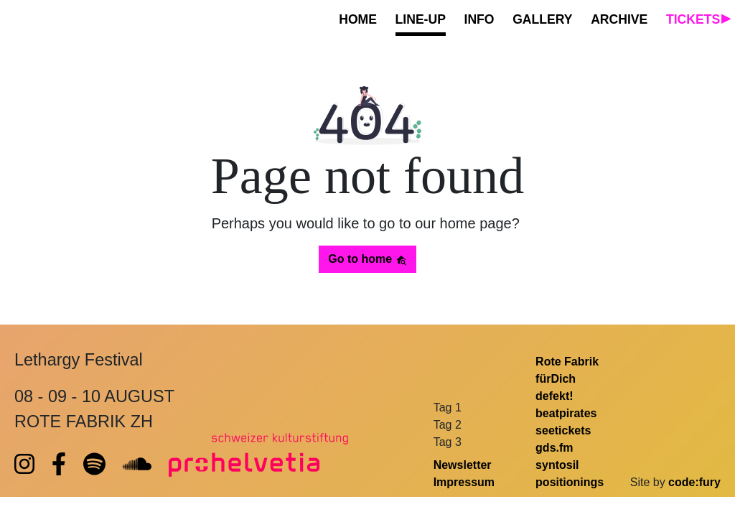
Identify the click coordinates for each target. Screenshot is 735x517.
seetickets (563, 430)
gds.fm (554, 448)
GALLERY (542, 19)
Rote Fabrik (567, 361)
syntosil (557, 465)
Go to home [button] (367, 259)
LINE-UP (420, 19)
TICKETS (693, 19)
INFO (479, 19)
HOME (358, 19)
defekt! (554, 396)
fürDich (555, 379)
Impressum (464, 482)
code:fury (694, 482)
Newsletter (463, 465)
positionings (569, 482)
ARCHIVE (619, 19)
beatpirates (565, 413)
